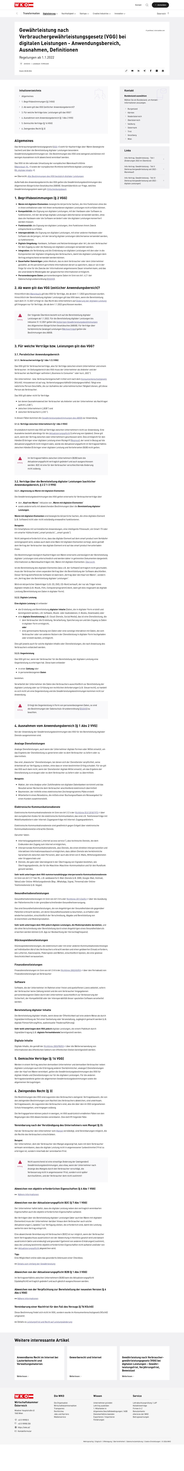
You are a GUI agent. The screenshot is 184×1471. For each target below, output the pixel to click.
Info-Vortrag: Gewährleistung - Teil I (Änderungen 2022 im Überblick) (144, 165)
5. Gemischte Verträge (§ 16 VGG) (37, 129)
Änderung (81, 307)
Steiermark (130, 134)
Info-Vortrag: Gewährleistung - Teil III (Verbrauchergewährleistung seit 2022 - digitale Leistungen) (144, 187)
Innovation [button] (120, 14)
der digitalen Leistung (96, 307)
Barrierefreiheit (119, 1468)
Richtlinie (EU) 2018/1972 (86, 819)
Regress (75, 446)
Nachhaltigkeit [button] (69, 14)
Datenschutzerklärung (135, 1468)
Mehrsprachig (88, 1468)
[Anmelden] (160, 5)
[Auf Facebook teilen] (151, 77)
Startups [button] (85, 14)
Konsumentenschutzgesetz (94, 385)
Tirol (128, 138)
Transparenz (59, 1435)
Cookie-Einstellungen (152, 1468)
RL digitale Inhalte (23, 176)
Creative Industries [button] (102, 14)
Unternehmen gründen (102, 1429)
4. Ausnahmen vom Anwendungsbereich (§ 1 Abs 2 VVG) (47, 124)
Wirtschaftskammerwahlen (65, 1432)
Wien (128, 145)
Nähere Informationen (28, 1200)
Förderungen (98, 1446)
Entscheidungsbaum (57, 195)
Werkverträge (69, 335)
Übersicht (90, 568)
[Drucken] (163, 77)
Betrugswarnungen (141, 1443)
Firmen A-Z (137, 1435)
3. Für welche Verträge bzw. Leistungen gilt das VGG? (47, 118)
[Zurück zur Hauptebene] (17, 13)
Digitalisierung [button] (51, 14)
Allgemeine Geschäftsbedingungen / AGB (110, 1437)
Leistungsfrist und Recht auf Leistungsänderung (49, 1328)
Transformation (31, 13)
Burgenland (131, 115)
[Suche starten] (146, 5)
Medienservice (60, 1443)
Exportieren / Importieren (104, 1443)
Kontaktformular (23, 1457)
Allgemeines (28, 102)
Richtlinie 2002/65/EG (71, 976)
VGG (55, 153)
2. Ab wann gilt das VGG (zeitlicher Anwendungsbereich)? (48, 113)
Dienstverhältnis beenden (103, 1440)
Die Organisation (61, 1429)
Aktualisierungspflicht (59, 439)
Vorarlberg (130, 141)
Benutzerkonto (139, 1437)
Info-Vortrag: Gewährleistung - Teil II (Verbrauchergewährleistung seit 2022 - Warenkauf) (144, 176)
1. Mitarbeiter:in (99, 1435)
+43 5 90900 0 (22, 1446)
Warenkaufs (36, 300)
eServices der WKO (140, 1440)
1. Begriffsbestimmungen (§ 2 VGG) (38, 108)
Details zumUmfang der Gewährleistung (36, 1270)
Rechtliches (59, 1437)
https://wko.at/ (22, 1453)
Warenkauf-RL (22, 173)
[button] (163, 13)
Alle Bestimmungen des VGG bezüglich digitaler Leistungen (56, 182)
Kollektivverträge (140, 1432)
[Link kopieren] (126, 77)
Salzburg (129, 130)
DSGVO (50, 285)
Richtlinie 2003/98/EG (54, 1052)
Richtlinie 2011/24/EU (77, 905)
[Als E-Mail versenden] (132, 77)
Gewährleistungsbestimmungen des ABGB (62, 424)
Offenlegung (107, 1468)
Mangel (59, 1137)
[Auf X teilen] (157, 77)
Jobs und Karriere (61, 1440)
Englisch (98, 1468)
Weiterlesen (23, 1402)
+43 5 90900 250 (23, 1450)
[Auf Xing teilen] (144, 77)
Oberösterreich (132, 126)
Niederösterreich (133, 123)
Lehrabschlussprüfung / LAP (145, 1429)
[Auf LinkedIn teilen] (138, 77)
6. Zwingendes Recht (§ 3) (33, 135)
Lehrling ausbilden (101, 1432)
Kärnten (129, 119)
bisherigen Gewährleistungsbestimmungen (77, 328)
